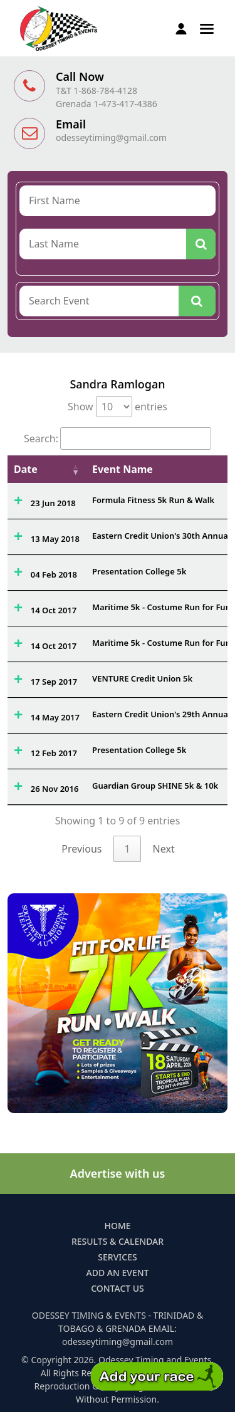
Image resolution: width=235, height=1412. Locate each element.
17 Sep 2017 (54, 681)
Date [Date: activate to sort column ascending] (26, 469)
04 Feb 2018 (54, 574)
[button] (206, 27)
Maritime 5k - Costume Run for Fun (161, 607)
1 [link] (127, 849)
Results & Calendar (117, 1241)
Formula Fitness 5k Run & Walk (153, 500)
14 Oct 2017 (53, 610)
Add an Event (117, 1273)
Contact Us (117, 1288)
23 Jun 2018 (53, 503)
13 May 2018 (55, 538)
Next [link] (164, 849)
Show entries (117, 406)
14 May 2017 (55, 717)
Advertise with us (117, 1173)
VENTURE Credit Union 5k (142, 678)
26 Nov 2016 (55, 788)
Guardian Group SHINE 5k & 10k (155, 785)
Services (117, 1257)
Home (117, 1226)
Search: (117, 438)
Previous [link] (81, 849)
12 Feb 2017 (54, 753)
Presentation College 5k (139, 571)
